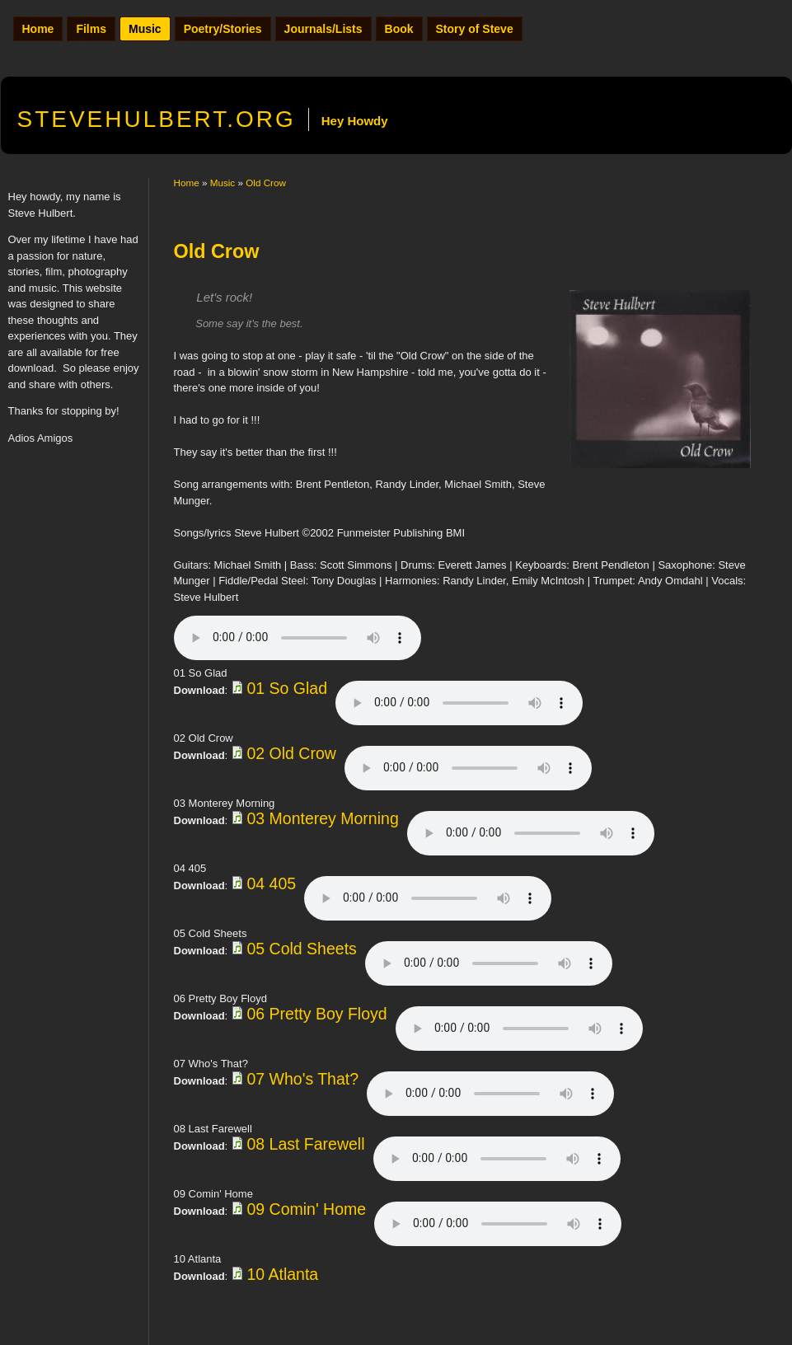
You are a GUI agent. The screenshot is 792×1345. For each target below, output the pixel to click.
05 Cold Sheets (301, 949)
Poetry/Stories (223, 28)
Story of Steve (474, 28)
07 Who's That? (302, 1079)
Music (145, 28)
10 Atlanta (282, 1274)
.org (156, 119)
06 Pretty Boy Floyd (316, 1014)
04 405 (271, 883)
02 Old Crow (290, 753)
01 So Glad (286, 688)
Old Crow (266, 182)
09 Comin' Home (306, 1209)
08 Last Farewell (305, 1144)
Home (38, 28)
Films (91, 28)
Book (399, 28)
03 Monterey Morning (322, 818)
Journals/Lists (323, 28)
